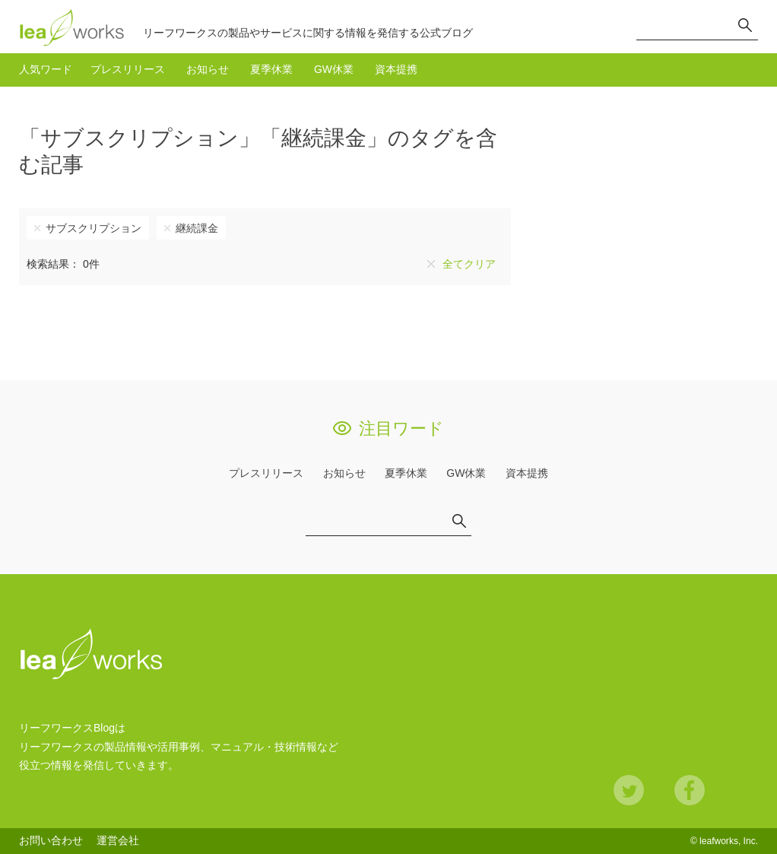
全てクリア (469, 264)
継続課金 (197, 228)
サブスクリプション (93, 228)
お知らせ (207, 69)
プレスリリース (127, 69)
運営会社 (118, 840)
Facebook (689, 790)
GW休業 (334, 69)
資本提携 (396, 69)
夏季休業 (271, 69)
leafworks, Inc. (728, 841)
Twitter (629, 790)
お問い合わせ (51, 840)
